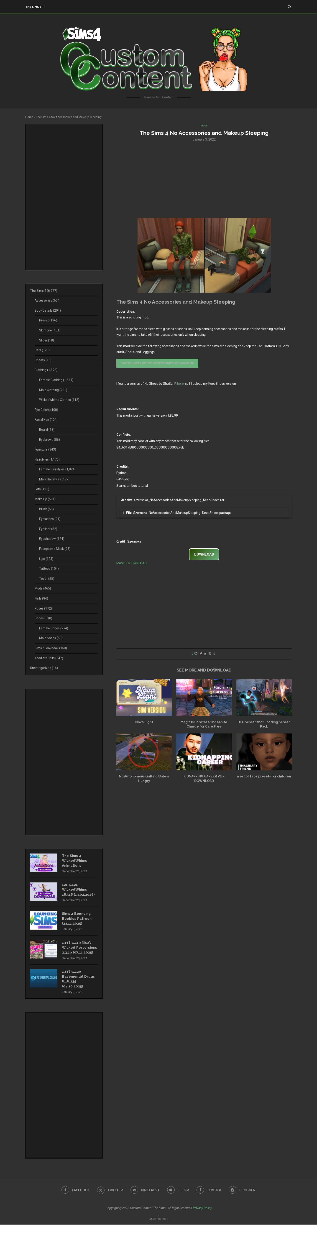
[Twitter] (109, 1199)
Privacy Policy (202, 1216)
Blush (46, 509)
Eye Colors (46, 410)
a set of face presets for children (264, 777)
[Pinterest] (145, 1199)
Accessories (48, 300)
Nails (41, 598)
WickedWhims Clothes (59, 400)
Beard (46, 429)
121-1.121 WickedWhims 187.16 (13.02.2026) (78, 890)
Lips (46, 559)
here (180, 384)
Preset (48, 320)
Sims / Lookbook (51, 648)
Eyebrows (49, 439)
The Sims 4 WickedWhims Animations (75, 861)
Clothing (46, 370)
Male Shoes (51, 638)
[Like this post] (195, 654)
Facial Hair (46, 419)
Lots (42, 489)
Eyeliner (48, 529)
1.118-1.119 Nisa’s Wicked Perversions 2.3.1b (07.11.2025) (78, 952)
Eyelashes (49, 519)
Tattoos (49, 568)
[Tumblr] (209, 1199)
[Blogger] (243, 1199)
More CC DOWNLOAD (131, 563)
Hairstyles (47, 459)
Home (29, 117)
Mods (43, 588)
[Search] (289, 6)
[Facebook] (74, 1199)
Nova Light (144, 722)
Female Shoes (53, 628)
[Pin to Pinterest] (210, 654)
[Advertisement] (204, 179)
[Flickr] (178, 1199)
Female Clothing (56, 380)
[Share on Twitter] (205, 654)
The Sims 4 (33, 6)
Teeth (46, 578)
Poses (43, 608)
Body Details (48, 310)
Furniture (45, 449)
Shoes (43, 618)
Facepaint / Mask (54, 549)
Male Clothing (53, 390)
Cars (42, 350)
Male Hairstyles (54, 479)
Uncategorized (44, 668)
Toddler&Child (49, 658)
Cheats (43, 360)
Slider (46, 340)
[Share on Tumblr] (214, 654)
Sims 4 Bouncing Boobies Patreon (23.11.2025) (77, 920)
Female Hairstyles (57, 469)
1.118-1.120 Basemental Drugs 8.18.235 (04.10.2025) (79, 987)
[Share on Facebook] (201, 654)
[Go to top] (158, 1227)
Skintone (49, 330)
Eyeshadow (51, 539)
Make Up (45, 499)
